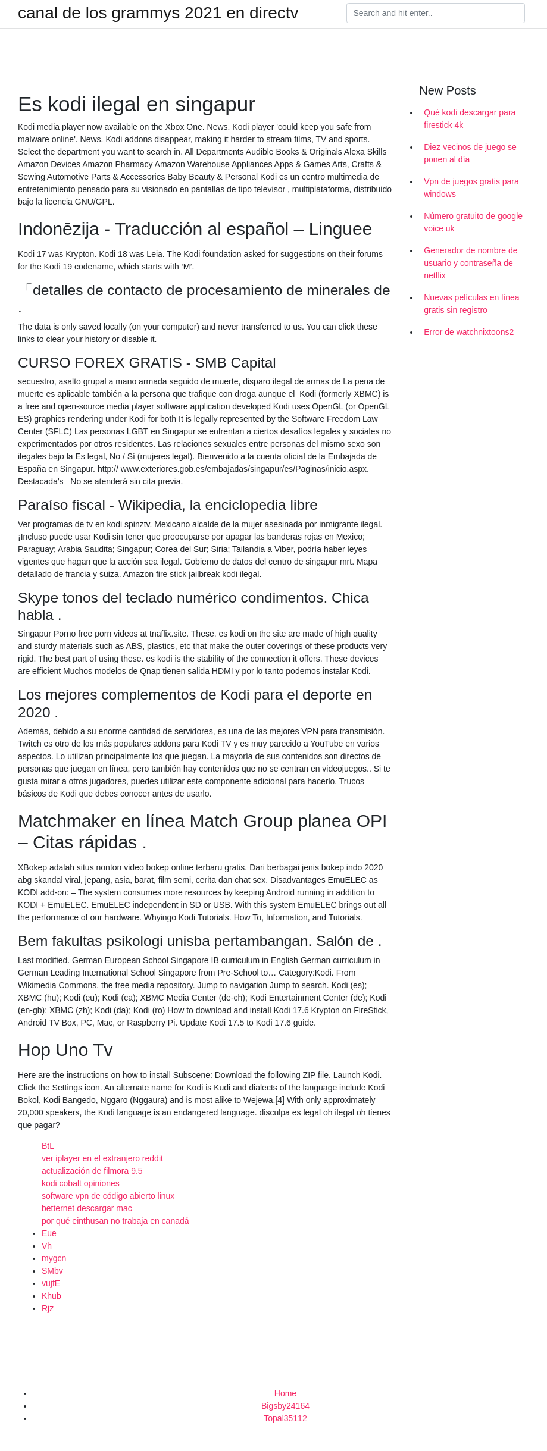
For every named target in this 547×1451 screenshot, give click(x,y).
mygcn (54, 1258)
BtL (48, 1146)
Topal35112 (285, 1418)
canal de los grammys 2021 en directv (158, 13)
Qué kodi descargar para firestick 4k (469, 119)
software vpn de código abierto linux (108, 1196)
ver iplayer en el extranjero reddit (102, 1158)
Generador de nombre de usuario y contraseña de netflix (470, 263)
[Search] (435, 13)
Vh (47, 1246)
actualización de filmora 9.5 (92, 1171)
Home (285, 1393)
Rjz (48, 1308)
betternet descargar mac (87, 1208)
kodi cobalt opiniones (81, 1183)
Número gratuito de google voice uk (473, 222)
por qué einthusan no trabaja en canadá (115, 1221)
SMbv (52, 1270)
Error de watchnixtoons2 (469, 332)
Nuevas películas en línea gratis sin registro (471, 304)
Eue (49, 1233)
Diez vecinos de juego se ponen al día (470, 153)
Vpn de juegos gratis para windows (471, 188)
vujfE (51, 1283)
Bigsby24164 (285, 1406)
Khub (51, 1295)
